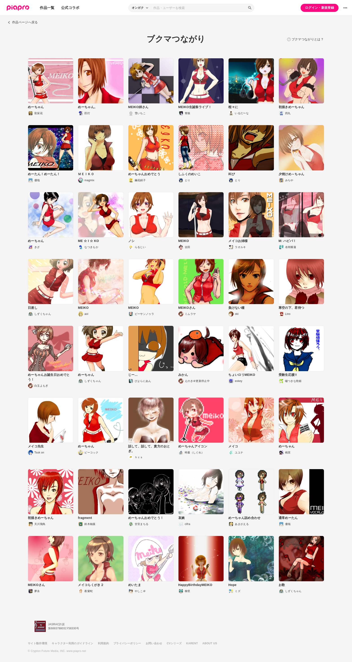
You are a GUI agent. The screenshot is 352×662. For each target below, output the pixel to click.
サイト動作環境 (37, 643)
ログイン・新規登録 (319, 7)
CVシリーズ (174, 643)
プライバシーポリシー (127, 643)
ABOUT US (209, 643)
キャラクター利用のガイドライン (72, 643)
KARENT (192, 643)
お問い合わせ (154, 643)
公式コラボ (70, 8)
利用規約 (103, 643)
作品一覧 (47, 8)
